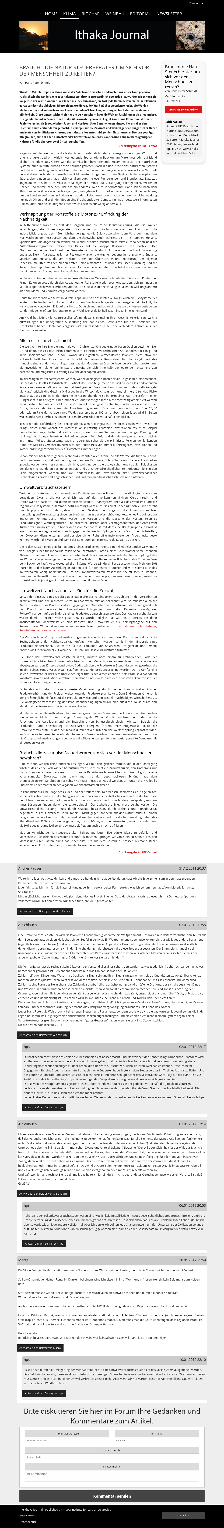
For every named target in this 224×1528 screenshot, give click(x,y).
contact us (183, 1515)
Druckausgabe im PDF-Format (138, 146)
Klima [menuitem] (69, 13)
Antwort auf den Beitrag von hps (44, 1107)
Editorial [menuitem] (140, 13)
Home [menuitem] (51, 13)
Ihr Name (156, 1433)
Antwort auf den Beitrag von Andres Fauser (44, 911)
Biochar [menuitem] (90, 13)
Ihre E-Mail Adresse (67, 1433)
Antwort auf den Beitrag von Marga (40, 1347)
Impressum (27, 1515)
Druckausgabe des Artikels (183, 109)
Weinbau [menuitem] (114, 13)
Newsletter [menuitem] (169, 13)
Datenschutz (28, 1522)
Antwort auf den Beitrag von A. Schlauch (43, 1035)
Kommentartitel (112, 1450)
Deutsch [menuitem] (194, 3)
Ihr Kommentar (112, 1466)
